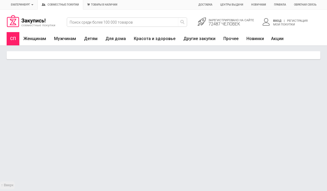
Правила (280, 4)
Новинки (255, 38)
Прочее (230, 38)
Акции (277, 38)
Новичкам (258, 4)
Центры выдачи (231, 4)
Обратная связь (305, 4)
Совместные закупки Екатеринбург (31, 25)
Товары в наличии (102, 4)
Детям (91, 38)
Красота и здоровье (154, 38)
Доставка (205, 4)
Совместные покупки (60, 4)
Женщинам (34, 38)
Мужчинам (65, 38)
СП (13, 38)
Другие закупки (199, 38)
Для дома (115, 38)
